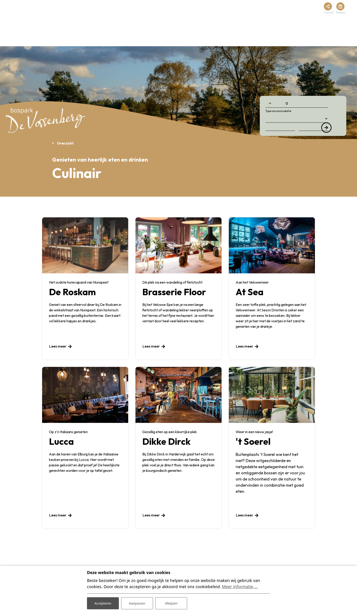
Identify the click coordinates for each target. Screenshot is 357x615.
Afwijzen (171, 603)
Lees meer (57, 346)
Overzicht (65, 143)
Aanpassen (137, 603)
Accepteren (102, 603)
